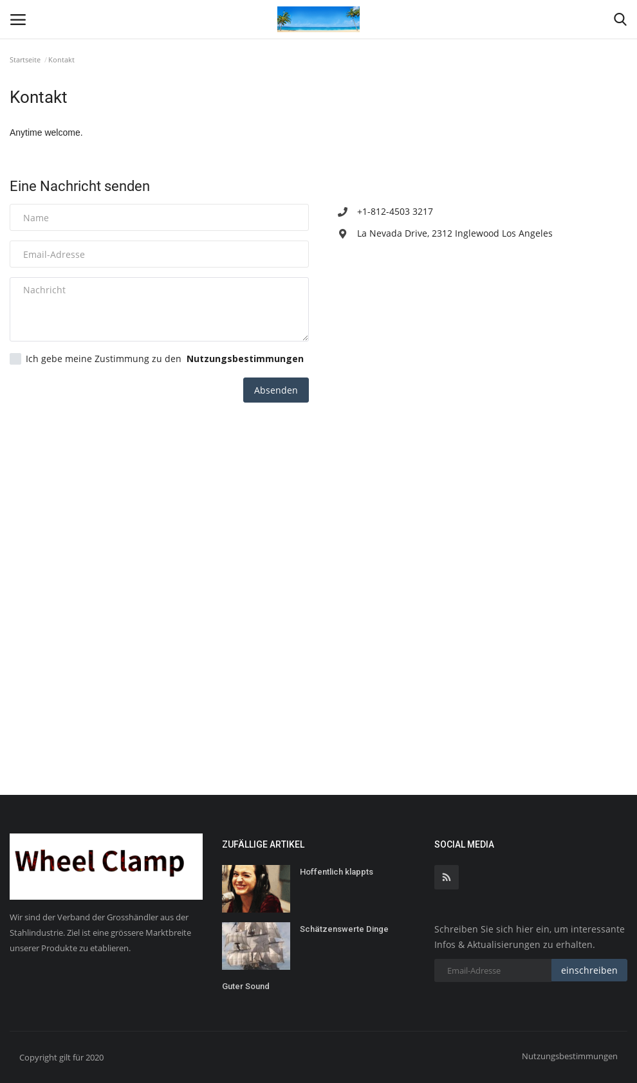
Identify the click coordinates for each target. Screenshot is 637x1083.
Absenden (276, 390)
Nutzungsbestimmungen (570, 1056)
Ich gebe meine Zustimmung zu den (157, 359)
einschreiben (589, 970)
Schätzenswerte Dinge (344, 929)
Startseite (25, 59)
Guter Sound (246, 986)
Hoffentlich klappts (336, 872)
